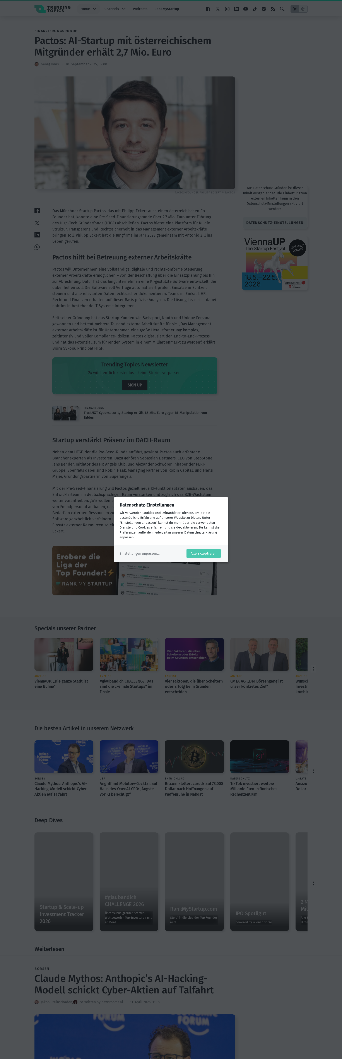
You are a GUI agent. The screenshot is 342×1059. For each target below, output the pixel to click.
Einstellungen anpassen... (140, 553)
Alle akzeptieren (204, 553)
